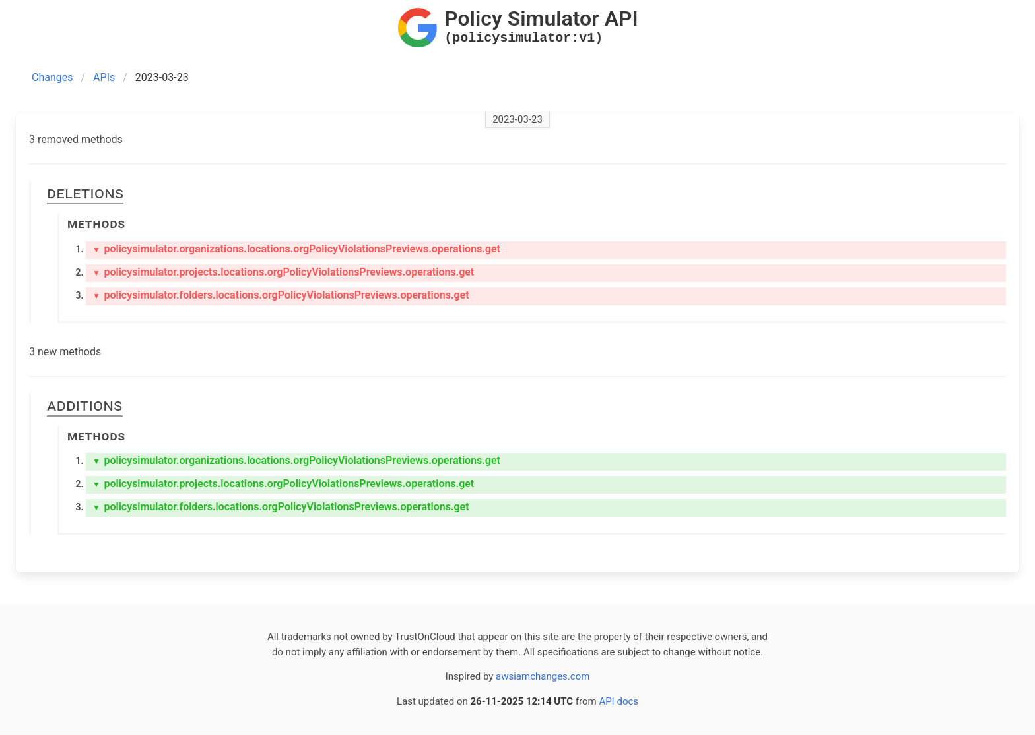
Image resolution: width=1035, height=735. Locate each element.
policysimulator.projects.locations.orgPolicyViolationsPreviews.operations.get (283, 272)
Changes (52, 77)
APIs (104, 77)
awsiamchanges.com (542, 676)
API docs (618, 701)
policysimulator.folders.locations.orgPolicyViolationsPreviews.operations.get (280, 295)
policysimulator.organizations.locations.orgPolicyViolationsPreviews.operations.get (296, 249)
